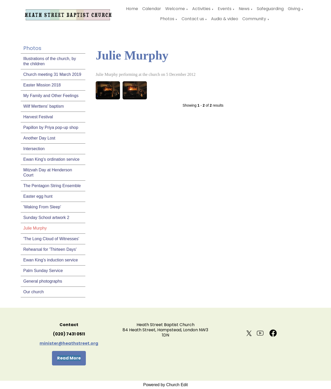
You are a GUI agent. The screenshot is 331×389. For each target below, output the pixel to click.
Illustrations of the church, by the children (49, 61)
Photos (167, 19)
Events (224, 9)
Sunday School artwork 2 (46, 217)
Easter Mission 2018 (42, 85)
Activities (201, 9)
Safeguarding (270, 9)
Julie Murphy (35, 228)
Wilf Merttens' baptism (43, 106)
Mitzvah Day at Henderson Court (47, 172)
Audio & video (224, 19)
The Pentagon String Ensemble (52, 186)
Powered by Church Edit (165, 385)
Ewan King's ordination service (51, 159)
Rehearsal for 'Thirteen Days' (50, 249)
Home (132, 9)
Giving (294, 9)
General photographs (42, 281)
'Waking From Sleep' (42, 207)
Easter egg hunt (37, 196)
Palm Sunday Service (43, 270)
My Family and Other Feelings (50, 95)
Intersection (34, 148)
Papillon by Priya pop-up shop (50, 127)
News (244, 9)
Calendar (151, 9)
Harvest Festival (38, 117)
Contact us (193, 19)
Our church (33, 292)
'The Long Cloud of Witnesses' (51, 239)
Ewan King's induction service (50, 260)
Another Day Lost (39, 138)
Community (254, 19)
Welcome (175, 9)
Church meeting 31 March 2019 (52, 74)
